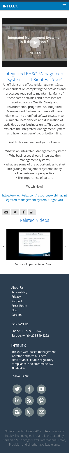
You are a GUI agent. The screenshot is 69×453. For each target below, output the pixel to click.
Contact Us (20, 324)
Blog (14, 310)
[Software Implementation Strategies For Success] (34, 248)
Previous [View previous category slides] (4, 246)
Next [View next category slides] (65, 246)
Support (16, 301)
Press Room (19, 306)
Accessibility (19, 292)
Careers (16, 315)
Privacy (16, 297)
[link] (15, 212)
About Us (17, 288)
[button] (6, 212)
